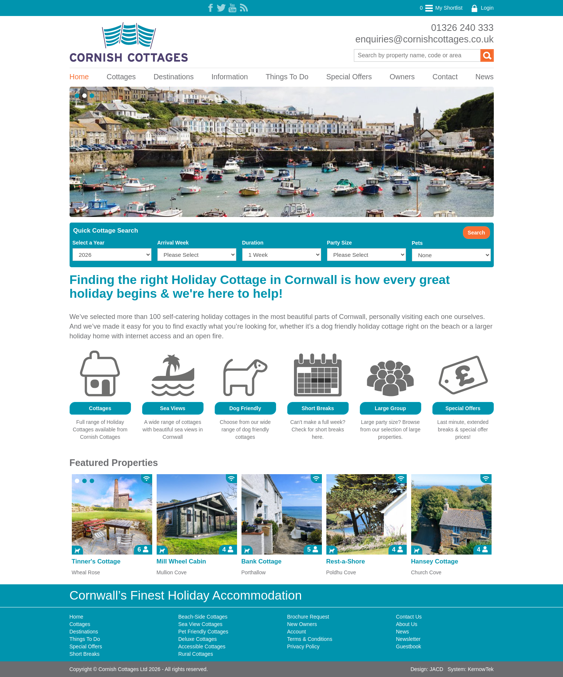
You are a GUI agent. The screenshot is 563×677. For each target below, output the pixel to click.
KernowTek (480, 669)
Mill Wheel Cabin (181, 561)
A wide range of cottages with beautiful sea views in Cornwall (173, 429)
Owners (402, 77)
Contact (445, 77)
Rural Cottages (195, 654)
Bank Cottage (261, 561)
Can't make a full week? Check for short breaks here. (317, 429)
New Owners (302, 624)
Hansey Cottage (434, 561)
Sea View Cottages (200, 624)
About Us (407, 624)
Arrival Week (173, 243)
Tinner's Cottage (96, 561)
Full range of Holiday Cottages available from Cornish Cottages (100, 429)
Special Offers (349, 77)
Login (481, 8)
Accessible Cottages (201, 646)
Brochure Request (308, 617)
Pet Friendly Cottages (203, 632)
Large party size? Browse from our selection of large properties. (390, 429)
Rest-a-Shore (345, 561)
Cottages (120, 77)
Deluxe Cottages (197, 639)
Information (229, 77)
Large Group (390, 408)
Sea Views (172, 408)
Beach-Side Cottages (202, 617)
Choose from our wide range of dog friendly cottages (245, 429)
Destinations (174, 77)
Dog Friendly (245, 408)
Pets (417, 243)
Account (296, 632)
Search (476, 233)
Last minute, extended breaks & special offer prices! (463, 429)
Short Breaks (317, 408)
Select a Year (89, 243)
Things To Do (287, 77)
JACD (437, 669)
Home (79, 77)
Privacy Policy (303, 646)
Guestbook (408, 646)
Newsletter (408, 639)
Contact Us (409, 617)
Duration (253, 243)
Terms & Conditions (309, 639)
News (485, 77)
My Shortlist (441, 8)
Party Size (339, 243)
